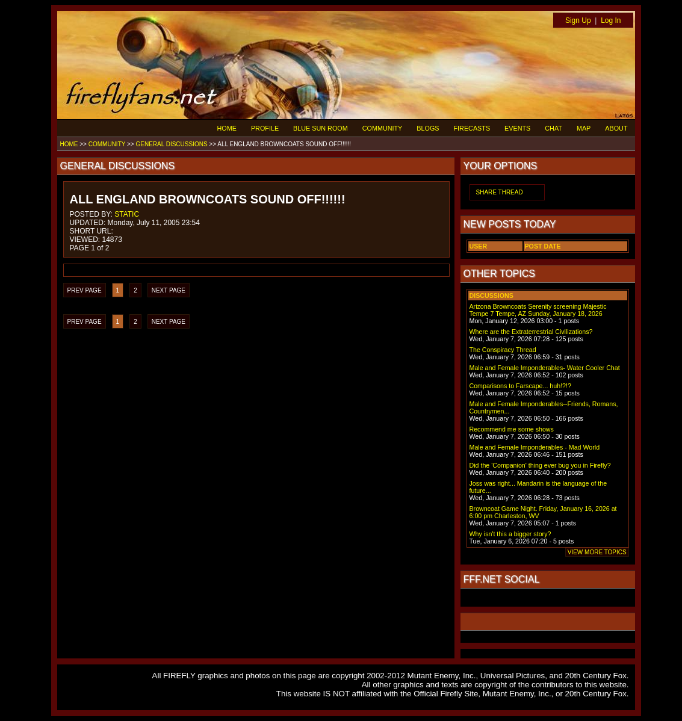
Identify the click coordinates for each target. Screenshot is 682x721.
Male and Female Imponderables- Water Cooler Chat (545, 367)
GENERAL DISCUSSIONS (171, 144)
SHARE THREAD (499, 192)
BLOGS (428, 128)
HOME (227, 128)
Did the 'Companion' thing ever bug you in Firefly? (540, 465)
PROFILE (265, 128)
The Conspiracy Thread (503, 349)
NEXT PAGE (168, 290)
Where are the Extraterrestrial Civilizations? (531, 331)
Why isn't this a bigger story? (510, 533)
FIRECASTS (472, 128)
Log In (611, 20)
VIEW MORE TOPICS (597, 552)
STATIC (126, 214)
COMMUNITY (382, 128)
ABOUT (616, 128)
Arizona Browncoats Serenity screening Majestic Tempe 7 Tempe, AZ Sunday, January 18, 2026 (538, 310)
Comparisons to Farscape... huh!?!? (520, 385)
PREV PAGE (84, 290)
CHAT (553, 128)
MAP (584, 128)
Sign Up (578, 20)
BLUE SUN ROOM (320, 128)
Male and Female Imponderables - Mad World (535, 447)
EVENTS (517, 128)
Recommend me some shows (512, 429)
